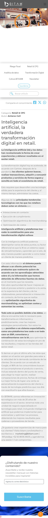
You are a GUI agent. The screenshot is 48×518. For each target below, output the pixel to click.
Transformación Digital (34, 72)
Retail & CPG (32, 66)
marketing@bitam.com (26, 434)
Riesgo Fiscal (15, 66)
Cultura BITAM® (16, 79)
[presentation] (24, 488)
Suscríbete (24, 496)
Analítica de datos (11, 72)
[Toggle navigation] (45, 4)
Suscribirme (24, 86)
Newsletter (34, 79)
